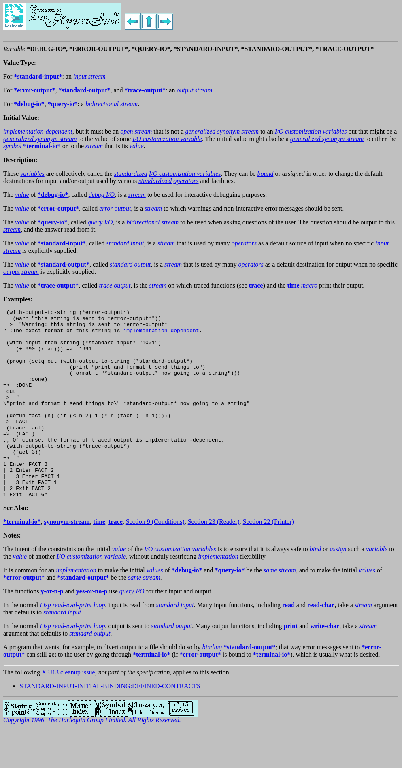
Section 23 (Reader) (214, 559)
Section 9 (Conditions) (155, 559)
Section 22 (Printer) (268, 559)
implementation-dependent (161, 335)
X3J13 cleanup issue (68, 709)
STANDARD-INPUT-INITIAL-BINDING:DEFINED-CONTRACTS (109, 723)
